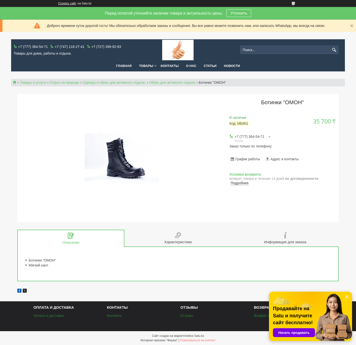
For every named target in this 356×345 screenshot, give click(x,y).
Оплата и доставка (48, 316)
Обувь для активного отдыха (172, 82)
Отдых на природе (64, 82)
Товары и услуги (33, 82)
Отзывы (186, 316)
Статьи (210, 66)
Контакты (170, 66)
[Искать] (334, 50)
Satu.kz (199, 336)
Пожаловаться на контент (197, 340)
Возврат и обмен (267, 316)
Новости (232, 66)
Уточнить (238, 13)
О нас (191, 66)
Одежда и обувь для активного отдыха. (114, 82)
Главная (124, 66)
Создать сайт (67, 3)
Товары (146, 66)
